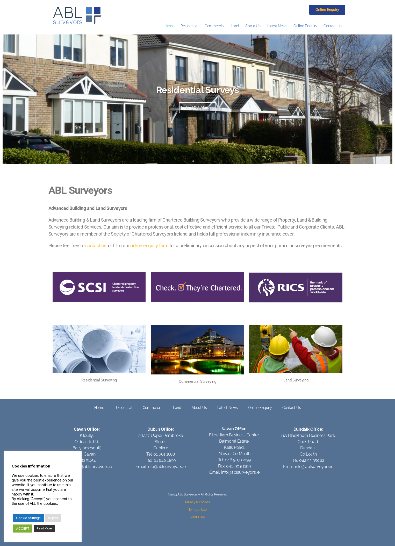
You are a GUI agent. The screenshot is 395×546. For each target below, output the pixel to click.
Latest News (277, 26)
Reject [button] (53, 518)
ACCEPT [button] (22, 528)
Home (169, 26)
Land (235, 26)
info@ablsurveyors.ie (93, 466)
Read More (44, 528)
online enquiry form (149, 245)
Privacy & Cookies (197, 502)
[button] (193, 161)
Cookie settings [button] (28, 518)
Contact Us (333, 26)
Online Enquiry (305, 26)
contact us (95, 245)
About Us (253, 26)
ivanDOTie (197, 517)
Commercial (215, 26)
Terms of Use (198, 510)
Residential (189, 26)
